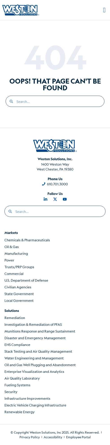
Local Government (19, 300)
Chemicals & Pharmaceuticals (27, 240)
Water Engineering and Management (34, 358)
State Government (19, 294)
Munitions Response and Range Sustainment (39, 331)
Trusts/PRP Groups (19, 267)
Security (10, 391)
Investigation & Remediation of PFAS (33, 324)
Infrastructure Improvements (27, 398)
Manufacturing (16, 253)
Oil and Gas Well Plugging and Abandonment (40, 365)
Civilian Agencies (17, 287)
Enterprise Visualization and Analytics (34, 371)
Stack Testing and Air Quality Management (38, 351)
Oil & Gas (11, 246)
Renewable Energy (19, 412)
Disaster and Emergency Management (35, 338)
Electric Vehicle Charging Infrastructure (35, 405)
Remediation (14, 317)
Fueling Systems (17, 385)
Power (9, 260)
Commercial (14, 273)
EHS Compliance (17, 344)
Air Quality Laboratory (22, 378)
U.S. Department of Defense (26, 280)
